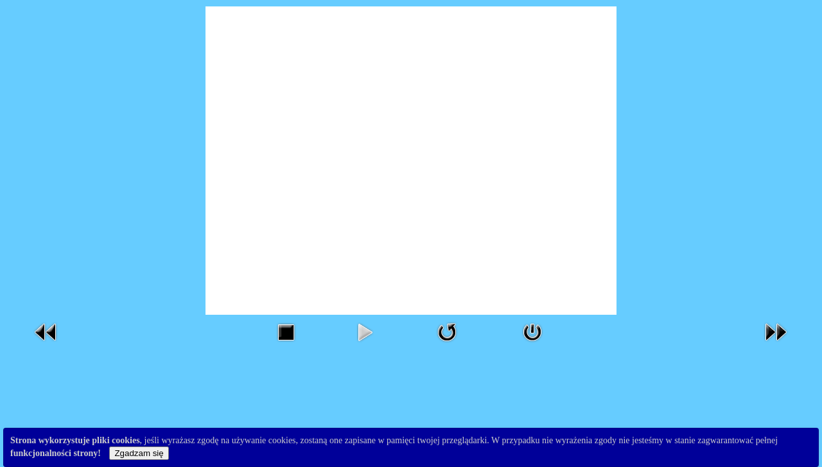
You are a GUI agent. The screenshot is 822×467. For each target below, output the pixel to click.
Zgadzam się (138, 453)
